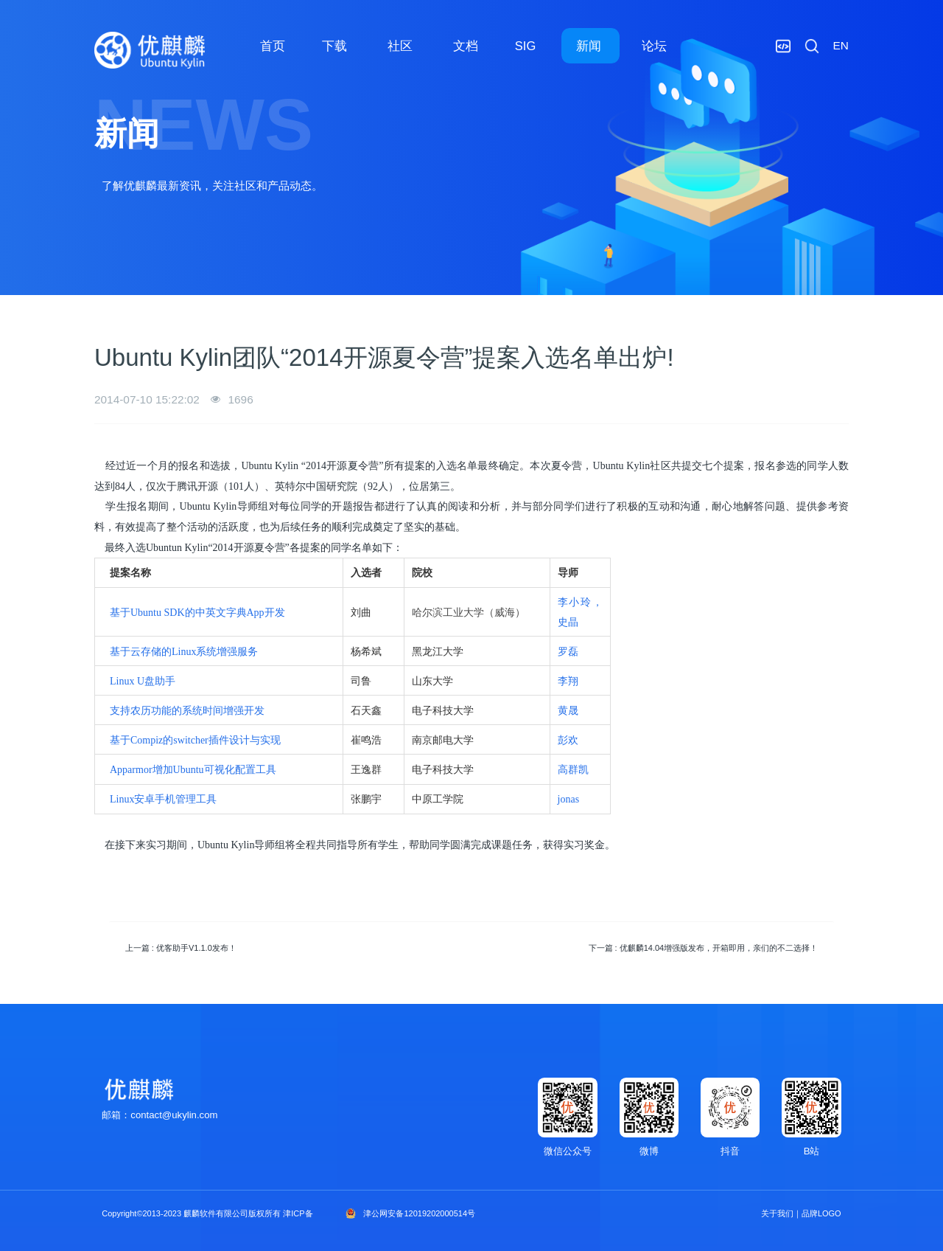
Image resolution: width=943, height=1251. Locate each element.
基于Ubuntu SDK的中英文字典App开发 (197, 612)
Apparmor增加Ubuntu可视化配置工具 (193, 769)
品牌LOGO (821, 1213)
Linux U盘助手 (142, 681)
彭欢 (568, 740)
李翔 (568, 681)
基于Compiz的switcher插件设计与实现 (195, 740)
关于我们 (777, 1213)
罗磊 (568, 651)
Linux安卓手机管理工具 (163, 799)
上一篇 (180, 947)
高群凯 (573, 769)
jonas (569, 799)
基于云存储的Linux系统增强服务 (184, 651)
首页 (272, 45)
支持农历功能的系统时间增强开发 (187, 710)
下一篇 (703, 947)
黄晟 (568, 710)
